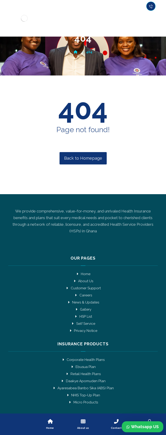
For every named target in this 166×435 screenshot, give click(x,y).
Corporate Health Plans (83, 360)
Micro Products (83, 402)
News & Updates (83, 302)
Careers (83, 295)
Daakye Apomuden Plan (83, 381)
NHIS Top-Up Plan (83, 395)
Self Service (83, 324)
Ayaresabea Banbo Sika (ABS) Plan (83, 388)
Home (83, 274)
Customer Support (83, 288)
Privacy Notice (83, 331)
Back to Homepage (83, 158)
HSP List (83, 316)
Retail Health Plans (83, 374)
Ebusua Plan (83, 367)
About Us (83, 281)
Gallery (83, 309)
